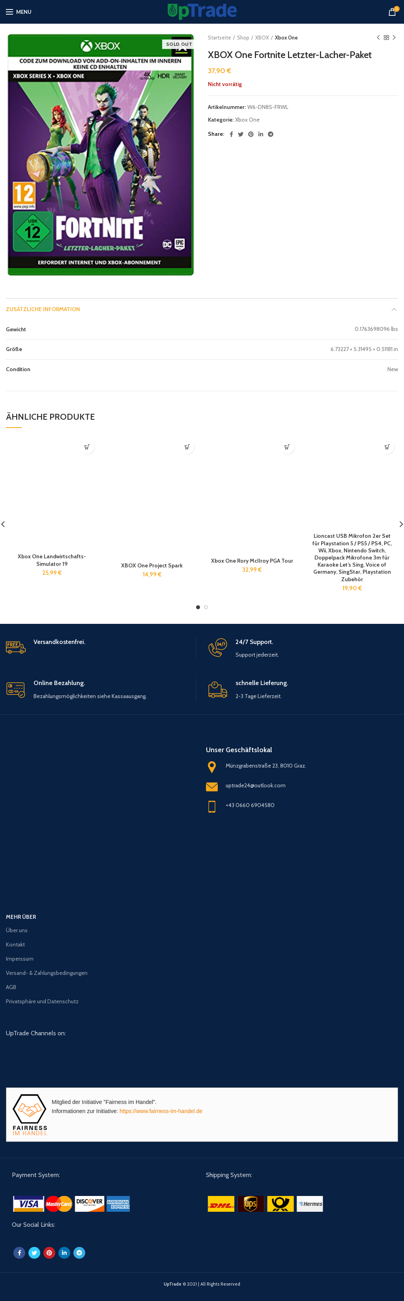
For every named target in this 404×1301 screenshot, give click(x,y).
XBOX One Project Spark (152, 565)
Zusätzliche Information (43, 309)
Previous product (378, 38)
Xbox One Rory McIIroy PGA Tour (252, 560)
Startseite (219, 37)
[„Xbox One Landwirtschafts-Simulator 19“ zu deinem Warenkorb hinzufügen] (87, 447)
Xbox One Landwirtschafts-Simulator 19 (52, 560)
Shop (243, 37)
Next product (394, 38)
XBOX (262, 37)
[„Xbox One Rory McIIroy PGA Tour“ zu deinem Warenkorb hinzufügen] (287, 447)
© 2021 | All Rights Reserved (202, 1284)
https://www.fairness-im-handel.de (161, 1111)
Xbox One (286, 37)
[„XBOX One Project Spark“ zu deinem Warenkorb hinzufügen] (187, 447)
